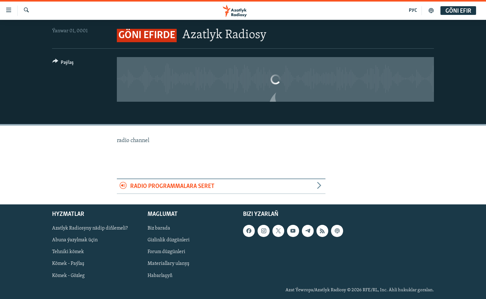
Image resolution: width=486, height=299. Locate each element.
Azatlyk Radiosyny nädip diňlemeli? (90, 228)
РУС (413, 10)
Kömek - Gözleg (68, 275)
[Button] (63, 63)
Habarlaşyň (160, 275)
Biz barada (159, 228)
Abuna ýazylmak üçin (75, 240)
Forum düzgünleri (166, 251)
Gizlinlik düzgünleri (169, 240)
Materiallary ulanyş (168, 263)
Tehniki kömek (68, 251)
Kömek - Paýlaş (68, 263)
